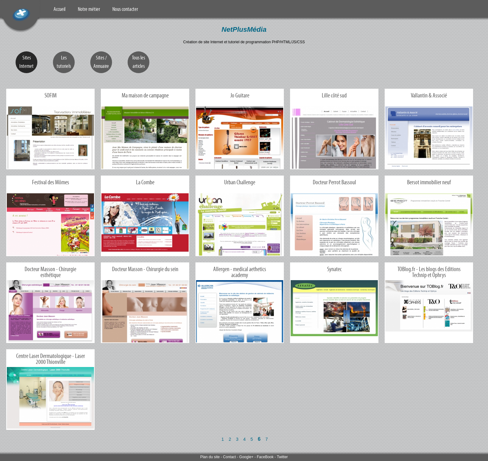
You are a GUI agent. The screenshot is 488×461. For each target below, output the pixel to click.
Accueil (59, 9)
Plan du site (210, 457)
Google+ (246, 457)
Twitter (282, 457)
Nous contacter (125, 9)
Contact (229, 457)
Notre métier (89, 9)
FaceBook (265, 457)
